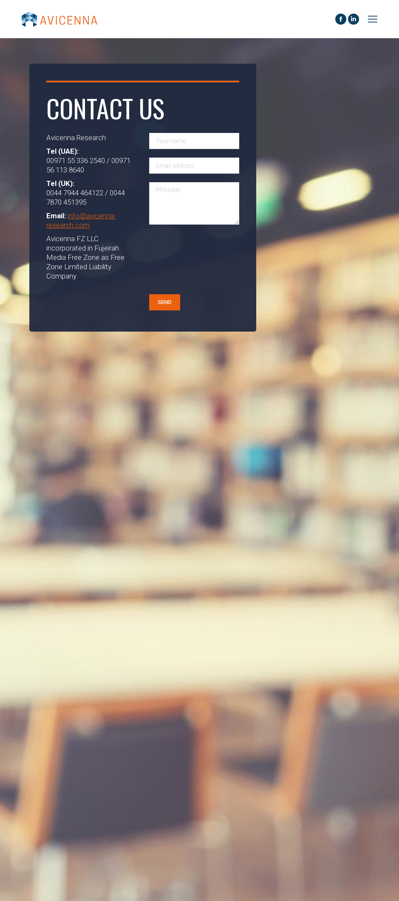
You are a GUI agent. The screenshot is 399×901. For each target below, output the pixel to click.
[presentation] (184, 263)
